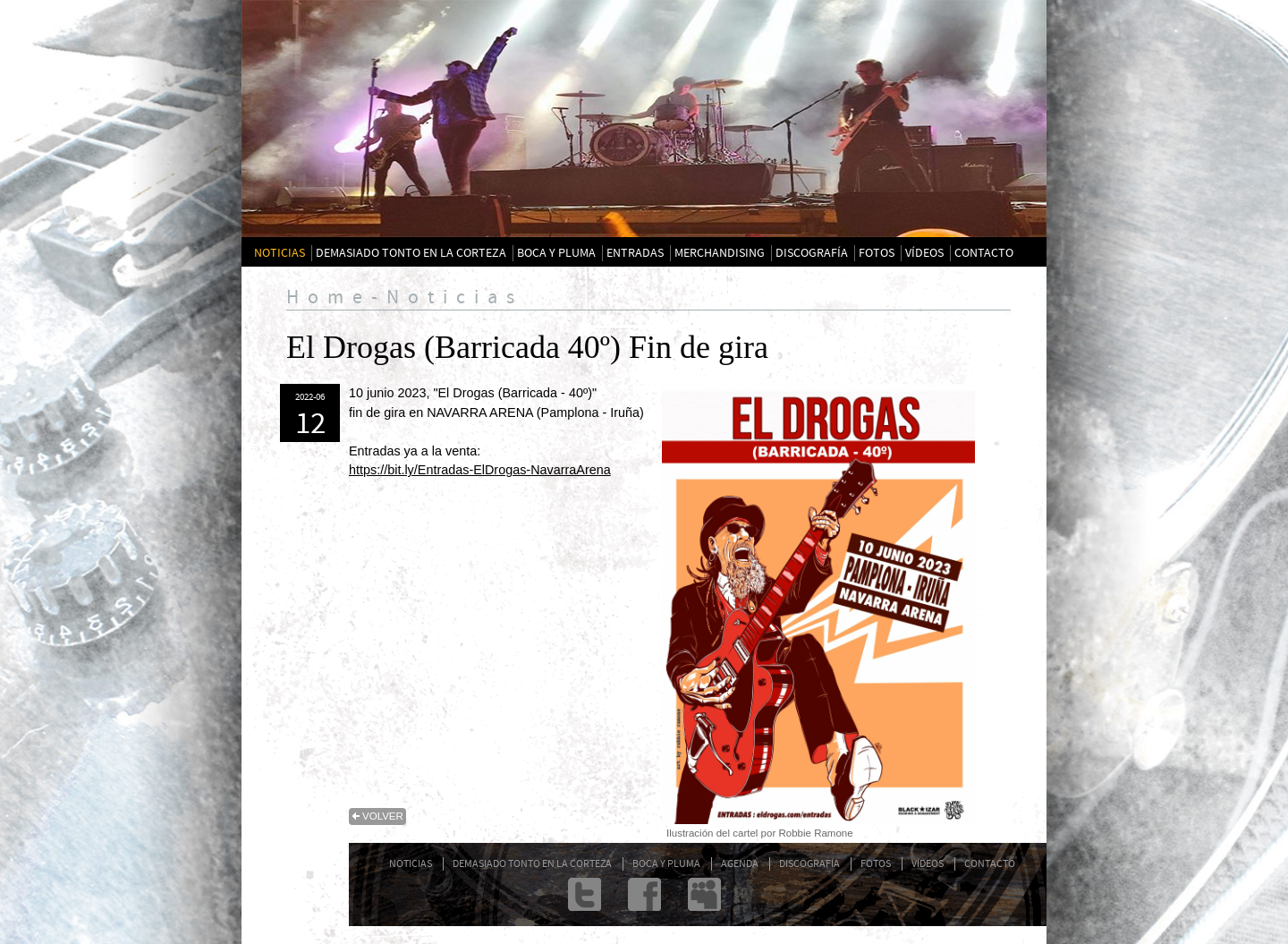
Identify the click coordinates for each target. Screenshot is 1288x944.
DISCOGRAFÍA (811, 253)
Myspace (704, 894)
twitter (584, 894)
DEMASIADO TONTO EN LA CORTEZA (411, 253)
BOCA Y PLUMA (556, 253)
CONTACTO (983, 253)
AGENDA (739, 864)
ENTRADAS (635, 253)
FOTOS (876, 253)
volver (382, 816)
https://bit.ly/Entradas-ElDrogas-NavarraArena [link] (480, 470)
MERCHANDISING (719, 253)
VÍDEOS (924, 253)
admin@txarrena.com (764, 894)
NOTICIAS (279, 253)
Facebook (644, 894)
